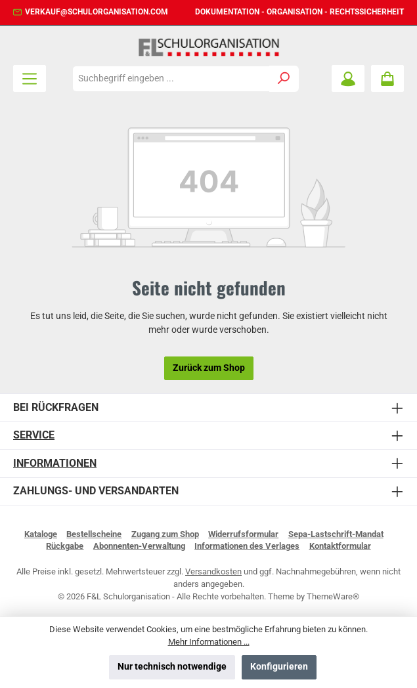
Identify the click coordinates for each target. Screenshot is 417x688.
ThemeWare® (333, 596)
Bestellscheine (93, 534)
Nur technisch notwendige (172, 666)
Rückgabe (64, 546)
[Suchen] (284, 79)
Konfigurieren (279, 666)
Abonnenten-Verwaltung (139, 546)
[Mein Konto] (348, 78)
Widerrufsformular (243, 534)
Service (34, 435)
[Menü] (29, 78)
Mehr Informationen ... (209, 642)
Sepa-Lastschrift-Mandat (336, 534)
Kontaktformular (340, 546)
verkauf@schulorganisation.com (96, 11)
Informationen (55, 463)
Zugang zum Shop (165, 534)
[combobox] (171, 79)
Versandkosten (213, 571)
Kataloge (40, 534)
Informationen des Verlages (246, 546)
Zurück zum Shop (209, 368)
